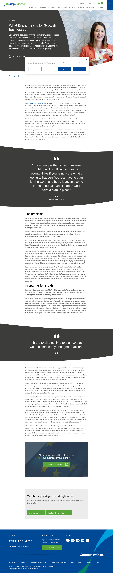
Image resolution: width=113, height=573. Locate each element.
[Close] (86, 60)
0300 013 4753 (21, 541)
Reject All (65, 69)
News (82, 3)
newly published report (35, 103)
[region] (57, 65)
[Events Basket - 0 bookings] (100, 3)
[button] (44, 7)
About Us (12, 562)
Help (97, 562)
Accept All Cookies (79, 69)
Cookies (88, 562)
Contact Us (91, 3)
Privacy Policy (76, 562)
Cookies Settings (35, 69)
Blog (12, 20)
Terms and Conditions (38, 562)
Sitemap (23, 562)
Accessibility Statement (58, 562)
